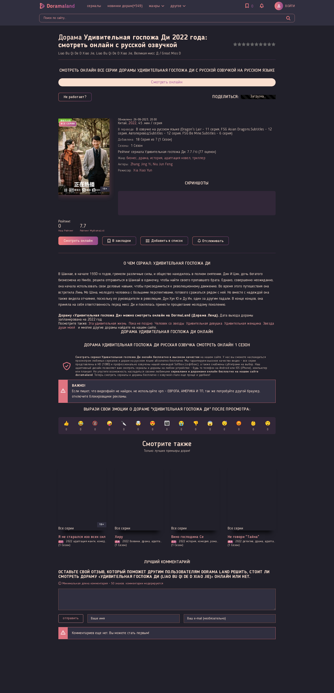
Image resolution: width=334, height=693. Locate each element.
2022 (132, 123)
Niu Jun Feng (163, 164)
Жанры (156, 6)
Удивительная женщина (242, 323)
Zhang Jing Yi (141, 164)
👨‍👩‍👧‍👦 (167, 426)
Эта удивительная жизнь (107, 323)
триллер (198, 158)
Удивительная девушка (204, 323)
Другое (177, 6)
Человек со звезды (169, 323)
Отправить (71, 618)
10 (273, 44)
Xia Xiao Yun (142, 170)
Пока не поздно (141, 323)
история (156, 158)
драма (143, 158)
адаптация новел (177, 158)
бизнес (132, 158)
